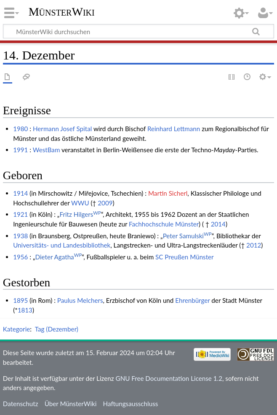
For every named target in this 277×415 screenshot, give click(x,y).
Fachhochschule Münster (164, 224)
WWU (80, 203)
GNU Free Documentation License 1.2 (169, 378)
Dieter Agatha (58, 257)
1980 (20, 128)
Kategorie (16, 329)
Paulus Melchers (80, 300)
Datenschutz (20, 403)
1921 (20, 214)
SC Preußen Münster (184, 257)
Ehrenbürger (192, 300)
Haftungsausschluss (130, 403)
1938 (20, 236)
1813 (25, 310)
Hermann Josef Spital (62, 128)
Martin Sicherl (167, 193)
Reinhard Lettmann (173, 128)
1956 (20, 257)
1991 (20, 150)
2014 (218, 224)
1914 (20, 193)
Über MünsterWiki (71, 403)
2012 (253, 245)
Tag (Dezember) (56, 329)
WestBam (46, 150)
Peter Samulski (187, 236)
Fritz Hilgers (80, 214)
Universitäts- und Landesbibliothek (61, 245)
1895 (20, 300)
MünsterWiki (62, 11)
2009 (105, 203)
